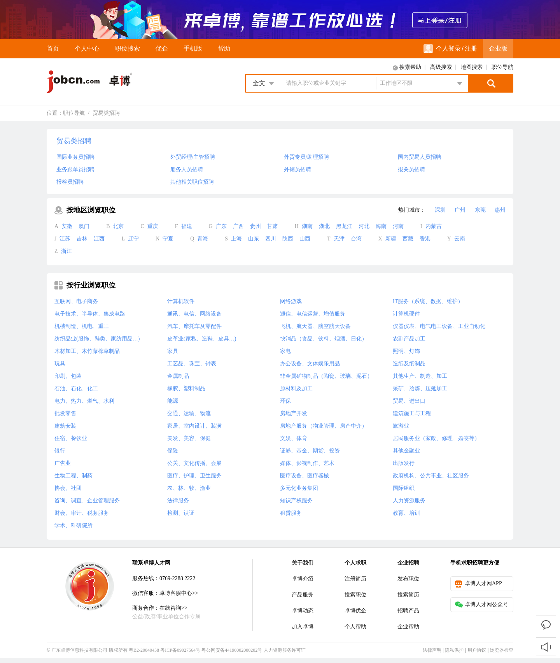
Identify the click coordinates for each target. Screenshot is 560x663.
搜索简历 (408, 595)
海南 (381, 226)
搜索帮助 (410, 67)
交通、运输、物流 (189, 413)
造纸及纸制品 (409, 364)
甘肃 (272, 226)
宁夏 (168, 239)
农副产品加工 (409, 339)
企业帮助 (408, 627)
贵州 (255, 226)
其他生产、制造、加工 (420, 376)
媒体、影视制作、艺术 (307, 463)
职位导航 (502, 67)
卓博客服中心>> (178, 593)
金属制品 (178, 376)
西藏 (407, 239)
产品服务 (302, 595)
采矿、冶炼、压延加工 (420, 388)
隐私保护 (454, 650)
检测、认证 (180, 513)
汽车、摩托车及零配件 (194, 326)
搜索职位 (355, 595)
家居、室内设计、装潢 (194, 426)
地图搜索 (472, 67)
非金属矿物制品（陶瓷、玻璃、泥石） (326, 376)
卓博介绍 (302, 579)
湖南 (307, 226)
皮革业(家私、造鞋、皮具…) (201, 339)
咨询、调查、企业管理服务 (87, 500)
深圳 (440, 210)
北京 (118, 226)
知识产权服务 (296, 500)
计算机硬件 (406, 314)
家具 (172, 351)
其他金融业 (406, 451)
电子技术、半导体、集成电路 (89, 314)
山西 (304, 239)
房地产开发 (293, 413)
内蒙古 (433, 226)
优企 (162, 48)
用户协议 (476, 650)
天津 (339, 239)
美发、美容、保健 (189, 438)
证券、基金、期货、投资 (310, 451)
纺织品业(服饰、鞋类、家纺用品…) (97, 339)
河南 (398, 226)
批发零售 (65, 413)
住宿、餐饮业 (70, 438)
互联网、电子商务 (76, 301)
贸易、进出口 (409, 401)
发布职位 (408, 579)
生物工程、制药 (73, 476)
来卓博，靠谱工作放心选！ (280, 19)
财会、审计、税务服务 (81, 513)
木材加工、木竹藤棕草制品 (87, 351)
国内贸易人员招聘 (419, 157)
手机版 (193, 48)
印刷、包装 (68, 376)
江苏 (65, 239)
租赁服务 (291, 513)
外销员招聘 (297, 169)
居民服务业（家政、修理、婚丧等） (436, 438)
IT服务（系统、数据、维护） (428, 301)
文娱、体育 (293, 438)
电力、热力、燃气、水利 (84, 401)
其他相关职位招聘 (192, 182)
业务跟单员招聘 (75, 169)
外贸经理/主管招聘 (192, 157)
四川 (270, 239)
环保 (285, 401)
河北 (364, 226)
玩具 (59, 364)
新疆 (390, 239)
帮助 (224, 48)
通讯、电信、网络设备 (194, 314)
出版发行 (404, 463)
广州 (460, 210)
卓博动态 (302, 611)
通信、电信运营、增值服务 (312, 314)
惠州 (500, 210)
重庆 (152, 226)
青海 (202, 239)
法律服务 (178, 500)
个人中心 (87, 48)
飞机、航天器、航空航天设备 (315, 326)
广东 (221, 226)
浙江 (66, 251)
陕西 (287, 239)
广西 (238, 226)
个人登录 (442, 48)
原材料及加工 (296, 388)
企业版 (498, 48)
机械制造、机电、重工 (81, 326)
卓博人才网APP (478, 584)
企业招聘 (408, 563)
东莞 (480, 210)
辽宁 (133, 239)
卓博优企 (355, 611)
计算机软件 (180, 301)
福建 (186, 226)
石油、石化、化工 (76, 388)
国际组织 (404, 488)
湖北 (324, 226)
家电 (285, 351)
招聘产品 (408, 611)
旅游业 (401, 426)
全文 (259, 83)
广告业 (62, 463)
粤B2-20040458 (144, 650)
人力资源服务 (409, 500)
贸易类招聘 (106, 113)
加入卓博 (302, 627)
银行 (59, 451)
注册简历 (355, 579)
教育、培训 (406, 513)
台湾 (356, 239)
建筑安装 (65, 426)
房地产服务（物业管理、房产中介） (323, 426)
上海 (236, 239)
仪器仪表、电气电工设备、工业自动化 (439, 326)
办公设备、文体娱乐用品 (310, 364)
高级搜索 (441, 67)
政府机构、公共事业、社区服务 (431, 476)
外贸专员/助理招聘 (306, 157)
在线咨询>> (173, 608)
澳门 (84, 226)
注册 (471, 48)
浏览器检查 (501, 650)
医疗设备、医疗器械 (304, 476)
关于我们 (302, 563)
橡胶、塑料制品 (186, 388)
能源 (172, 401)
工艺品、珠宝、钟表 (191, 364)
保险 (172, 451)
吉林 (82, 239)
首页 (53, 48)
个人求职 (355, 563)
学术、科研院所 (73, 525)
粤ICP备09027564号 (180, 650)
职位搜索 (127, 48)
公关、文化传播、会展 (194, 463)
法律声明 (432, 650)
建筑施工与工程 (412, 413)
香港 (425, 239)
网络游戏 (291, 301)
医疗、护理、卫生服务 (194, 476)
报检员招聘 (70, 182)
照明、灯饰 (406, 351)
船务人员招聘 (186, 169)
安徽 (66, 226)
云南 (459, 239)
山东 (253, 239)
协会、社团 (68, 488)
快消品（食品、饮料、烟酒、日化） (323, 339)
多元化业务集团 (299, 488)
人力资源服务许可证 (285, 650)
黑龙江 (344, 226)
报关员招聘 (411, 169)
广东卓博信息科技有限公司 (79, 650)
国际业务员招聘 (75, 157)
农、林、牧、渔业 (189, 488)
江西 (99, 239)
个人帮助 (355, 627)
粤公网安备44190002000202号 (231, 650)
